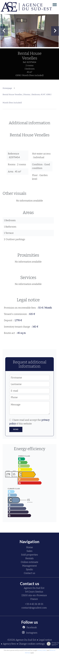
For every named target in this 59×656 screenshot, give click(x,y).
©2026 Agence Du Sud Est (21, 639)
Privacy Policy (42, 650)
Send (15, 429)
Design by (52, 644)
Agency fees (9, 643)
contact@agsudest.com (34, 607)
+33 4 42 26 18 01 (34, 604)
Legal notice (45, 639)
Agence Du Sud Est (34, 588)
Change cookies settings (32, 643)
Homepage (7, 88)
